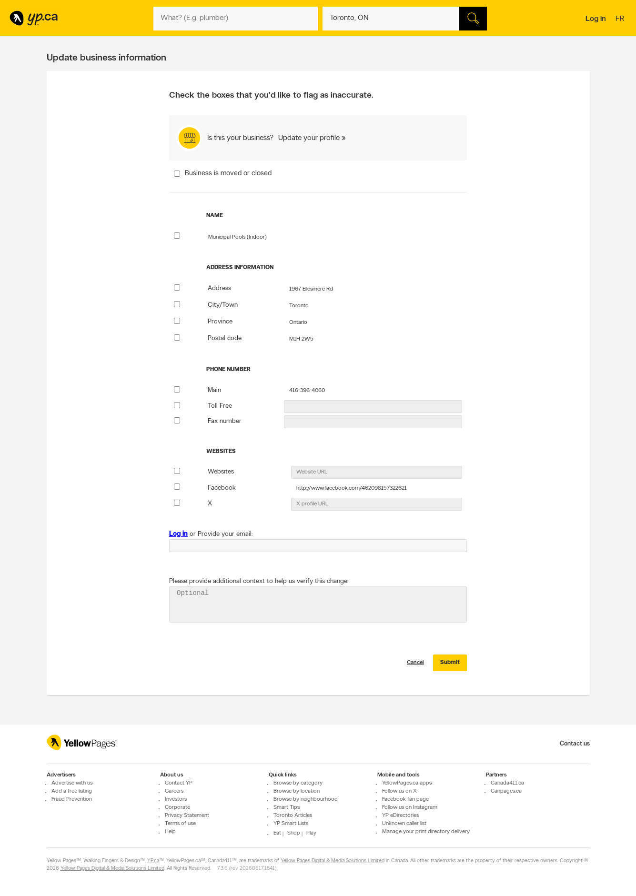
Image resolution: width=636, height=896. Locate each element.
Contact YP (178, 783)
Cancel (415, 668)
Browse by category (298, 783)
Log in (596, 19)
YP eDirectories (400, 815)
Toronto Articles (292, 815)
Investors (176, 799)
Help (170, 832)
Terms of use (180, 823)
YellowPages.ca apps (407, 783)
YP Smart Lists (290, 823)
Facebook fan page (405, 799)
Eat (277, 833)
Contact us (575, 744)
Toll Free (220, 406)
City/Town (223, 305)
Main (214, 390)
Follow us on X (399, 791)
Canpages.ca (506, 791)
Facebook (222, 488)
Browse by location (296, 791)
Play (311, 833)
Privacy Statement (187, 815)
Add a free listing (71, 791)
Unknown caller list (404, 823)
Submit (450, 668)
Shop (293, 833)
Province (220, 321)
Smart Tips (286, 807)
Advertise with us (71, 783)
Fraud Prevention (71, 799)
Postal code (225, 338)
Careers (174, 791)
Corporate (177, 807)
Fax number (225, 421)
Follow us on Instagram (409, 807)
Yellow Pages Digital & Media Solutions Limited (332, 861)
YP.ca (153, 861)
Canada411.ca (507, 783)
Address (219, 288)
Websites (221, 471)
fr (621, 19)
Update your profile (309, 138)
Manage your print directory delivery (426, 832)
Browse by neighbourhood (305, 799)
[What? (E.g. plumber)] (235, 18)
